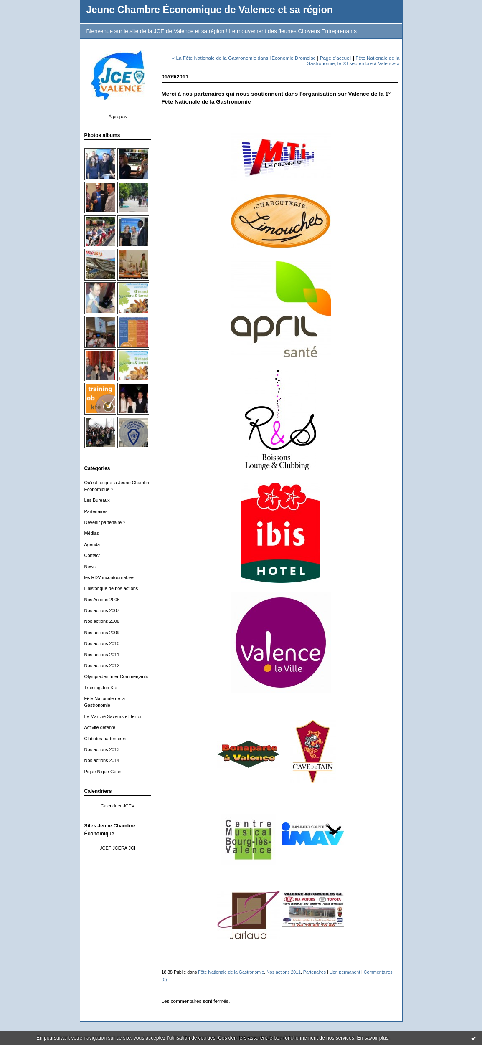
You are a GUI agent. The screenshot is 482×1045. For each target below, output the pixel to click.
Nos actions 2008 (101, 621)
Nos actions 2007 (101, 610)
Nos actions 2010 (101, 643)
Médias (91, 533)
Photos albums (102, 135)
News (90, 566)
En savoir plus (372, 1038)
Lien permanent (345, 971)
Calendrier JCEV (117, 805)
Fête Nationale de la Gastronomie (231, 971)
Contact (92, 555)
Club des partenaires (105, 738)
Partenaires (96, 511)
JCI (132, 847)
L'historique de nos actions (111, 588)
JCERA (119, 847)
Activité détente (100, 727)
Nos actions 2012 (101, 665)
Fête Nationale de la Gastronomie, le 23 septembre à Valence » (353, 60)
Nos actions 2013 (101, 749)
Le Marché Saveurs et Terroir (113, 716)
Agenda (92, 544)
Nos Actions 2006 (102, 599)
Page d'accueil (336, 58)
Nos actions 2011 (101, 654)
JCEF (105, 847)
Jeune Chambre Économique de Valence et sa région (209, 9)
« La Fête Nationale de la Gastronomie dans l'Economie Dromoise (244, 58)
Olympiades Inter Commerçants (116, 676)
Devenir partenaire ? (105, 522)
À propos (118, 116)
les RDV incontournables (109, 577)
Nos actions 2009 (101, 632)
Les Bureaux (97, 500)
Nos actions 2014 (101, 760)
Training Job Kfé (100, 687)
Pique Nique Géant (103, 771)
